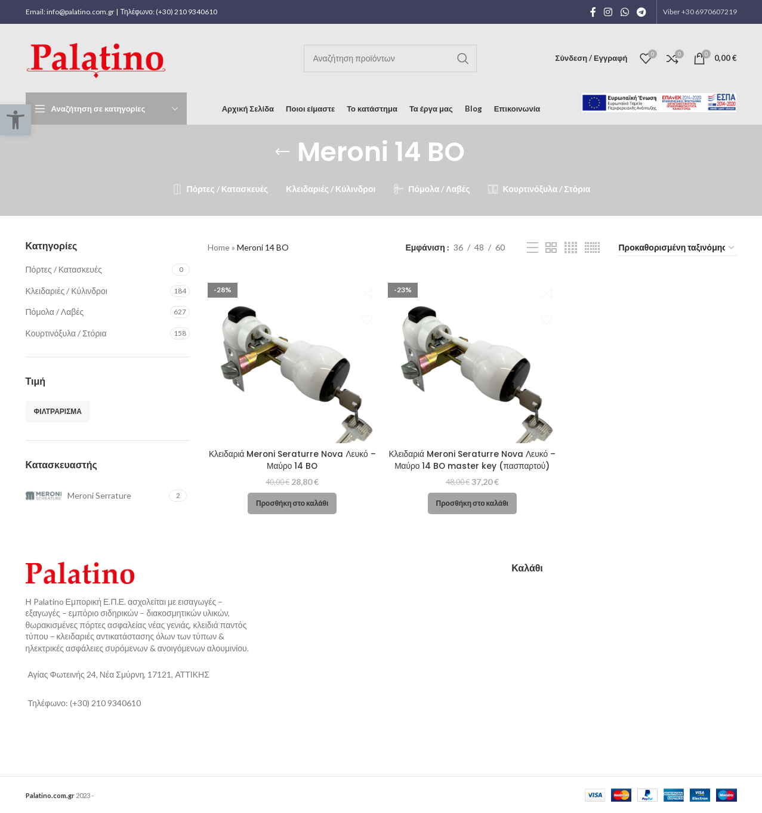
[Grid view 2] (551, 247)
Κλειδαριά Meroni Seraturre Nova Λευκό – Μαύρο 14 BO (292, 459)
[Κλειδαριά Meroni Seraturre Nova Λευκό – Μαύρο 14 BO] (292, 358)
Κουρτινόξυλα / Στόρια (66, 333)
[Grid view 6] (592, 247)
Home (219, 247)
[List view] (532, 247)
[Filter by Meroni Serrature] (96, 496)
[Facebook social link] (593, 12)
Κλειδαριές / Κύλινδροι (66, 291)
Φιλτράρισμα (58, 411)
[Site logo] (98, 57)
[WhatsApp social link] (624, 12)
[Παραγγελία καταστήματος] (677, 248)
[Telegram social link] (641, 12)
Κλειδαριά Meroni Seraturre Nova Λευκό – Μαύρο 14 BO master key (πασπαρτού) (472, 459)
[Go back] (282, 152)
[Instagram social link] (608, 12)
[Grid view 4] (570, 247)
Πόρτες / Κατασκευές (64, 269)
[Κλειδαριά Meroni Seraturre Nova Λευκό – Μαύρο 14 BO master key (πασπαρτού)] (472, 358)
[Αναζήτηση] (390, 58)
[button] (291, 503)
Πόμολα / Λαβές (55, 312)
